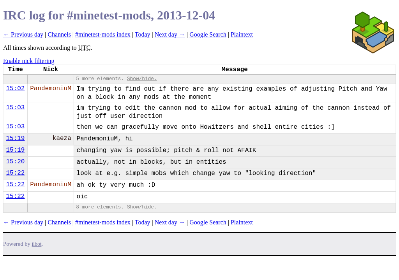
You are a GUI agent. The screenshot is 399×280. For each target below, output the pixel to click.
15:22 (15, 173)
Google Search (207, 34)
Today (142, 34)
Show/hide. (142, 79)
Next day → (170, 34)
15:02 (15, 88)
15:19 (15, 138)
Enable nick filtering (29, 61)
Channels (59, 34)
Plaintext (242, 34)
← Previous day (23, 34)
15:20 (15, 161)
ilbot (37, 244)
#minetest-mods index (103, 34)
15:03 (15, 107)
